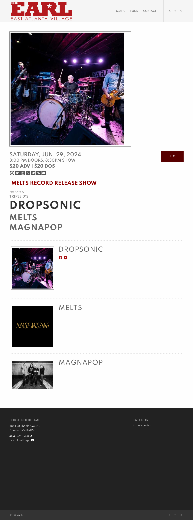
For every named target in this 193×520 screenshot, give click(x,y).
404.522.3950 (20, 436)
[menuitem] (121, 11)
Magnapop (36, 228)
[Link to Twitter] (169, 11)
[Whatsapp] (28, 173)
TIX (172, 156)
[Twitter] (17, 173)
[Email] (43, 173)
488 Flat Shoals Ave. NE (24, 426)
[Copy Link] (38, 173)
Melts (23, 218)
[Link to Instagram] (181, 11)
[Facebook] (12, 173)
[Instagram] (22, 173)
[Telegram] (33, 173)
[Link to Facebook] (175, 11)
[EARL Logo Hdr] (41, 11)
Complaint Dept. (21, 440)
